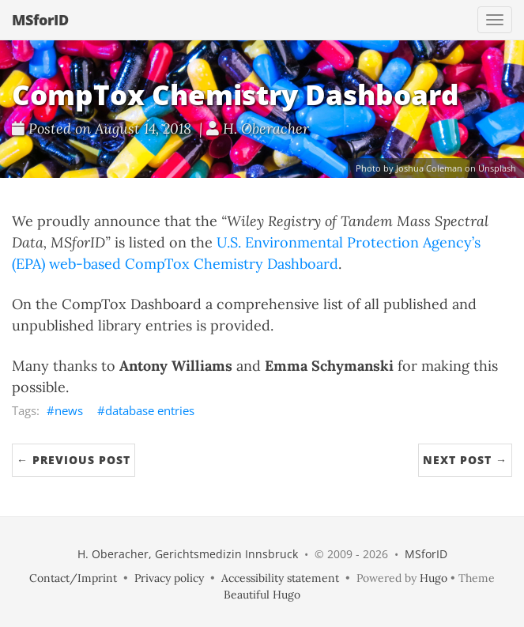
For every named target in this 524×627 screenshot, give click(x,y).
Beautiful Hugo (262, 594)
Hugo (433, 578)
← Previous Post (73, 459)
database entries (149, 410)
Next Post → (465, 459)
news (69, 410)
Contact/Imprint (73, 578)
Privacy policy (169, 578)
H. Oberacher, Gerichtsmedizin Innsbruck (187, 553)
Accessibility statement (280, 578)
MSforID (40, 19)
